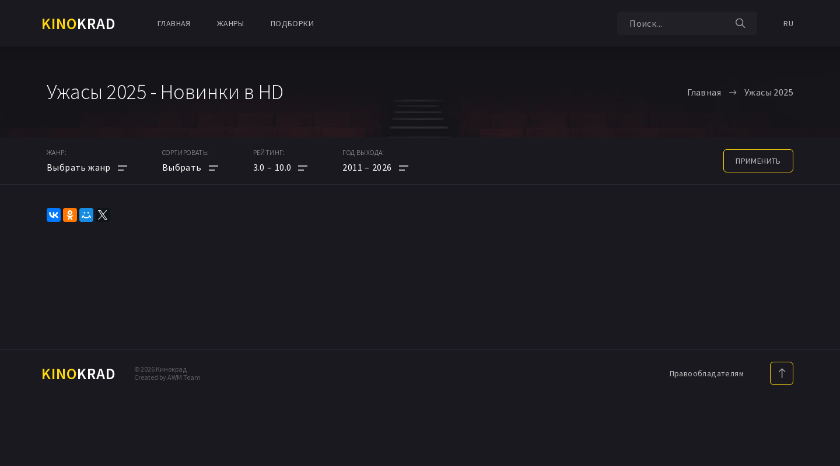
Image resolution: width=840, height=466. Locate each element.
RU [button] (788, 23)
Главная (174, 23)
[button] (280, 167)
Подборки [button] (292, 23)
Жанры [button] (230, 23)
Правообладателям (707, 373)
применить (758, 161)
